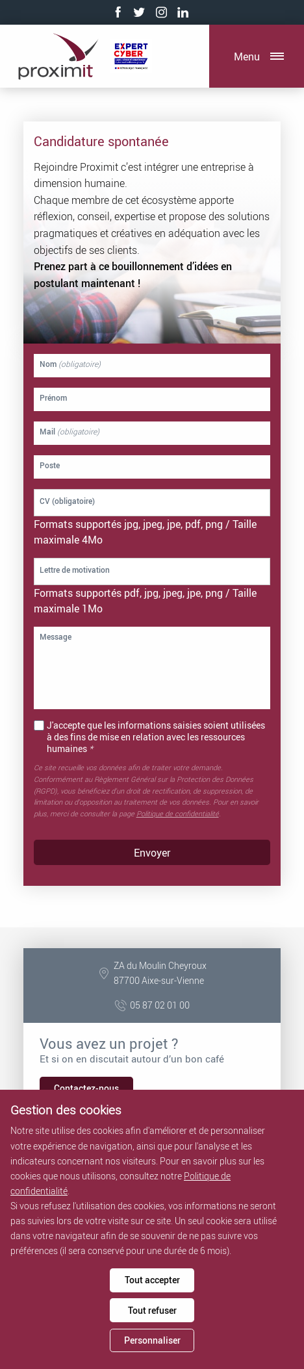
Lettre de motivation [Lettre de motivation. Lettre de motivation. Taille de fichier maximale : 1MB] (75, 569)
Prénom (53, 398)
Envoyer (152, 853)
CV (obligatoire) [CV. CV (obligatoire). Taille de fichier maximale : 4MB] (67, 501)
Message (55, 637)
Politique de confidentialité (177, 813)
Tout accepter (152, 1280)
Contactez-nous (86, 1088)
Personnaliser (152, 1340)
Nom (70, 364)
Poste (50, 465)
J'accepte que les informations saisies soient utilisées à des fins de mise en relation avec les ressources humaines (156, 737)
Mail (69, 432)
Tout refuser (152, 1310)
